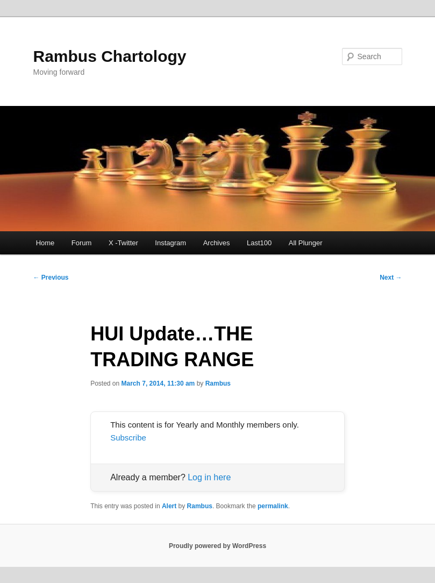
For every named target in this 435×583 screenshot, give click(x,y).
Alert (169, 506)
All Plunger (306, 243)
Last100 (259, 243)
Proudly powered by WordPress (217, 546)
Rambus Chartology (109, 56)
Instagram (170, 243)
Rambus (218, 383)
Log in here (209, 477)
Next (391, 277)
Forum (82, 243)
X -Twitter (123, 243)
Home (45, 243)
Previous (50, 277)
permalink (273, 506)
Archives (216, 243)
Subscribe (128, 437)
